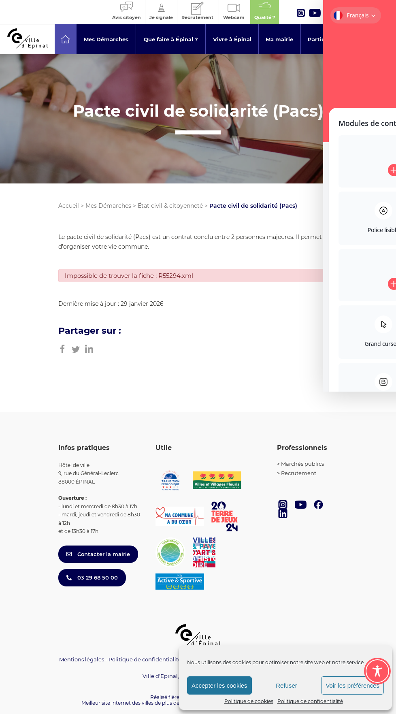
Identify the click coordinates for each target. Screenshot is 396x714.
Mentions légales (81, 659)
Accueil (68, 205)
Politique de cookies (248, 701)
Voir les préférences (352, 685)
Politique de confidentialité (310, 701)
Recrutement (298, 473)
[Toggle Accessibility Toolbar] (377, 671)
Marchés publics (302, 463)
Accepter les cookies (219, 685)
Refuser (286, 685)
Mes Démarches (108, 205)
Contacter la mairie (98, 554)
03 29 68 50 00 (92, 577)
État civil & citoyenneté (170, 205)
